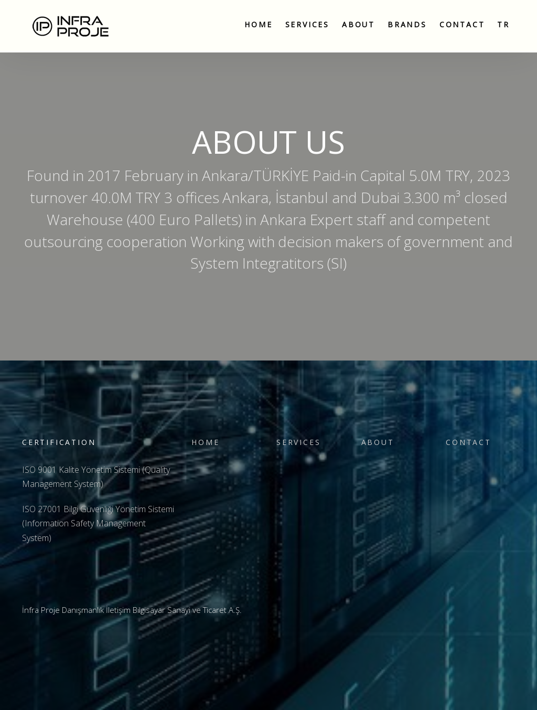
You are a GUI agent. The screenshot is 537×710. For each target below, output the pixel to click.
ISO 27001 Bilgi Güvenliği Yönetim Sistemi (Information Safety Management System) (98, 523)
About (358, 24)
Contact (462, 24)
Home (258, 24)
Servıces (307, 24)
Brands (407, 24)
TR (503, 24)
